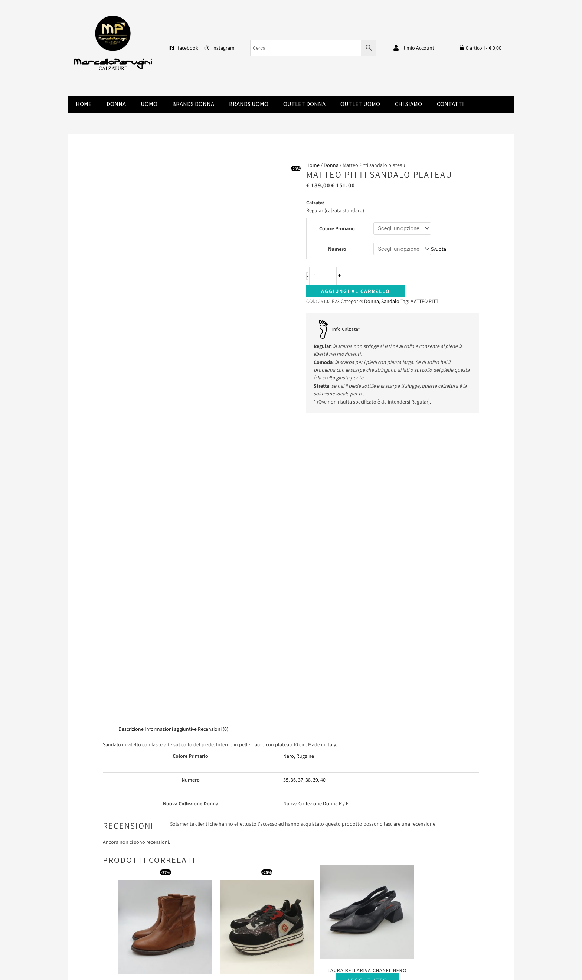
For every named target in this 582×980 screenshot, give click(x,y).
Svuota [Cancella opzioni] (439, 249)
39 (315, 476)
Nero (288, 452)
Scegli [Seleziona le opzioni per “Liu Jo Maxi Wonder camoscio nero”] (253, 696)
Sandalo (390, 302)
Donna (116, 104)
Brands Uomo (248, 104)
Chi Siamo (408, 104)
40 (323, 476)
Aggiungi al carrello (355, 292)
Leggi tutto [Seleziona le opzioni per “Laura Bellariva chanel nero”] (345, 674)
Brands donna (193, 104)
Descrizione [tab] (131, 425)
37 (300, 476)
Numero (337, 249)
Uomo (149, 104)
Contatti (450, 104)
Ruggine (305, 452)
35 (285, 476)
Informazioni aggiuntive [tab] (171, 425)
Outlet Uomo (360, 104)
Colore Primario (336, 228)
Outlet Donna (304, 104)
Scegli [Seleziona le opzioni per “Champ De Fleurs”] (161, 689)
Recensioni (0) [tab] (213, 425)
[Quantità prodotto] (323, 276)
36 (293, 476)
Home (84, 104)
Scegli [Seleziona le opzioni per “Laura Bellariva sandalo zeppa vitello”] (437, 696)
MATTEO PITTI (425, 302)
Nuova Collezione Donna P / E (316, 500)
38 (308, 476)
